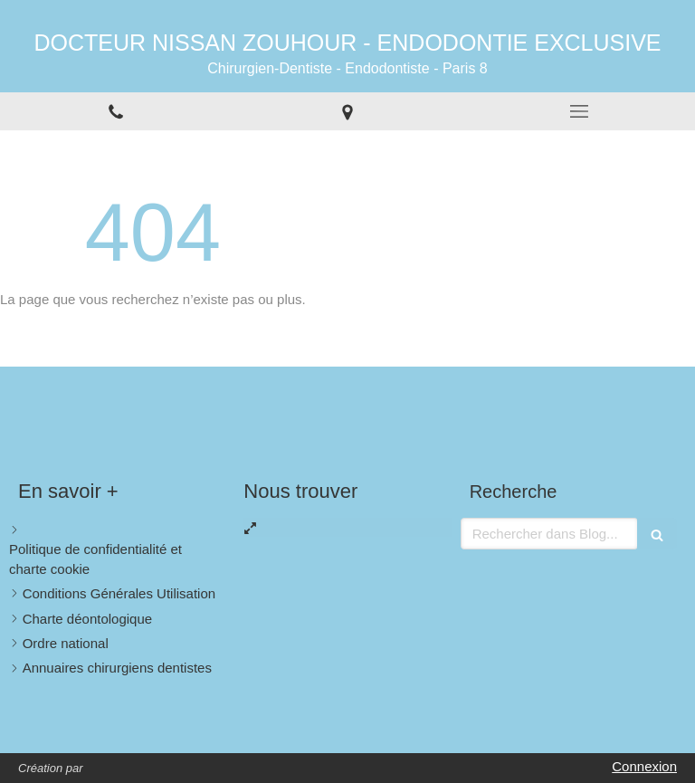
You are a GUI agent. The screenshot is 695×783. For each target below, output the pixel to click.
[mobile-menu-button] (579, 111)
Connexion (644, 766)
